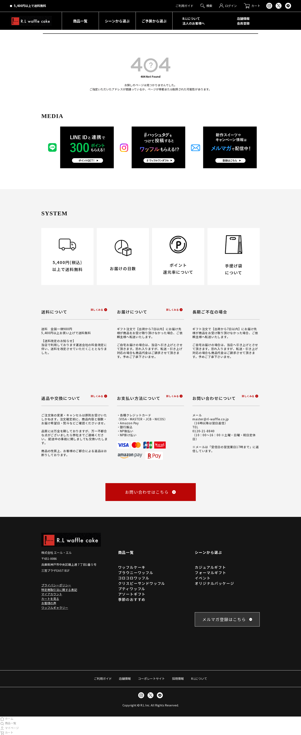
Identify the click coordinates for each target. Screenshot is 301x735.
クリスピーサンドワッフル (141, 583)
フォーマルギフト (210, 572)
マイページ (9, 728)
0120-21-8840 (203, 431)
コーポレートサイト (151, 678)
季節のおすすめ (132, 599)
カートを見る (50, 599)
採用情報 (178, 678)
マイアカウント (51, 594)
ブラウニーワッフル (135, 572)
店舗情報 (125, 678)
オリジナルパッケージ (214, 583)
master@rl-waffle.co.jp (210, 419)
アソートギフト (132, 594)
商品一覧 (8, 723)
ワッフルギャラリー (54, 607)
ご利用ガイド (103, 678)
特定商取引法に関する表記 (59, 590)
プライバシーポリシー (56, 585)
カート (6, 732)
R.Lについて (199, 678)
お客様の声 (48, 603)
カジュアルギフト (210, 567)
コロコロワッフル (134, 577)
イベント (202, 577)
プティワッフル (132, 588)
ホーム (6, 718)
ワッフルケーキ (132, 567)
